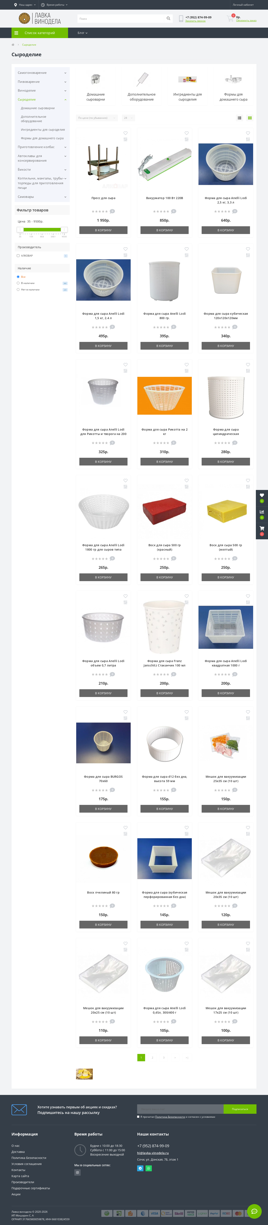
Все (21, 277)
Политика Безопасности (170, 1117)
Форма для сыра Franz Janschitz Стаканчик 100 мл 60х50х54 (165, 665)
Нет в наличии (42, 290)
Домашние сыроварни (38, 108)
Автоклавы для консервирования (32, 158)
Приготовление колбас (36, 147)
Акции (16, 1194)
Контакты (18, 1170)
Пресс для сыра (103, 198)
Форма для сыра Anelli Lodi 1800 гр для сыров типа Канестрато (103, 549)
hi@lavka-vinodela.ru (153, 1153)
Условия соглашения (27, 1164)
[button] (25, 5)
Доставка (18, 1152)
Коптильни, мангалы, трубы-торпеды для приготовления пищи (41, 183)
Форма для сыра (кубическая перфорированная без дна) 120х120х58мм (164, 896)
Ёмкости (24, 169)
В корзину (103, 230)
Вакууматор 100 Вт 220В (164, 198)
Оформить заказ (246, 20)
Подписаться (240, 1109)
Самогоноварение (32, 72)
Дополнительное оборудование (33, 119)
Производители (23, 1182)
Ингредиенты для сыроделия (43, 130)
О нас (16, 1146)
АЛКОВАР (42, 256)
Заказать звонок (195, 21)
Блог (83, 33)
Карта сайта (20, 1176)
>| (187, 1057)
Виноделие (27, 90)
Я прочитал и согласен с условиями (177, 1117)
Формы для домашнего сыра (42, 138)
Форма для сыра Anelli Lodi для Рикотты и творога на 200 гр (103, 433)
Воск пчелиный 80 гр (103, 892)
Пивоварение (29, 81)
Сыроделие (27, 99)
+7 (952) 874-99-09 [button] (153, 1145)
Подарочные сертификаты (31, 1188)
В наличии (42, 283)
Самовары (26, 196)
